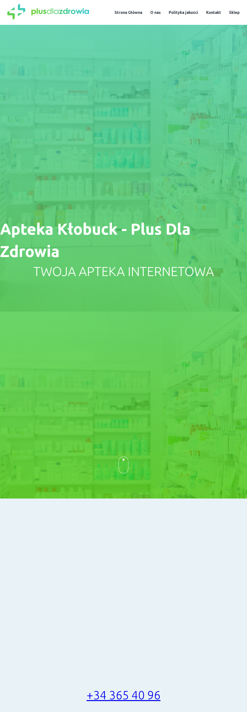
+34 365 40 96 (123, 695)
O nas (155, 12)
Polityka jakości (183, 12)
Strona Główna (128, 12)
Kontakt (213, 12)
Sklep (234, 12)
